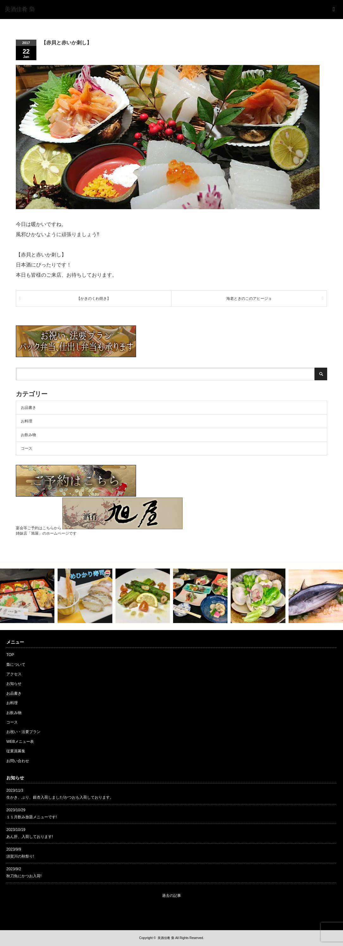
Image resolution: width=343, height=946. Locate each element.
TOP (10, 655)
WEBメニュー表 (20, 741)
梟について (15, 664)
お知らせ (14, 683)
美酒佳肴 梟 (166, 938)
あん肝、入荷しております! (29, 836)
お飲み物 (28, 435)
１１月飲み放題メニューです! (31, 817)
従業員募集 (15, 751)
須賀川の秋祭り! (20, 856)
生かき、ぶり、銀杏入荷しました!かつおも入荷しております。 (60, 797)
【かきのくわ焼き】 (94, 298)
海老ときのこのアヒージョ (249, 298)
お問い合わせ (17, 761)
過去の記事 (171, 895)
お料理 (26, 421)
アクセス (14, 674)
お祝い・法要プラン (23, 732)
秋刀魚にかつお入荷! (23, 876)
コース (26, 448)
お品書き (28, 407)
